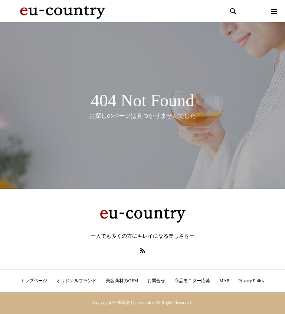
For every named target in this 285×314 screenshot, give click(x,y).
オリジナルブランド (76, 280)
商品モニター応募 (192, 280)
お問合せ (156, 280)
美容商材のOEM (122, 280)
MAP (224, 280)
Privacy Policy (251, 280)
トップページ (33, 280)
